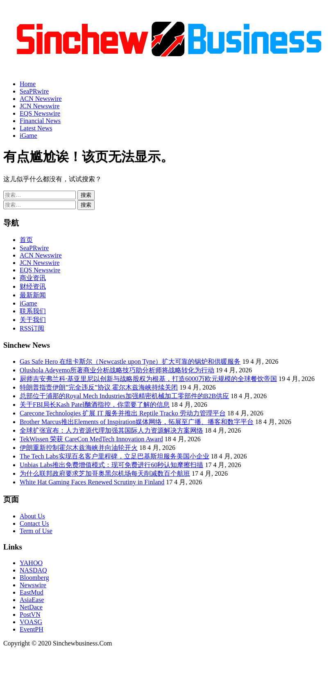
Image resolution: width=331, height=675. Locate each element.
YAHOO (31, 562)
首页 (26, 239)
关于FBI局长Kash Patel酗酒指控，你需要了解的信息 (95, 404)
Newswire (33, 585)
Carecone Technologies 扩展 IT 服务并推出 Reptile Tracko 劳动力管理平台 (123, 413)
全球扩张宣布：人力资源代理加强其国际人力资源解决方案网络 (111, 430)
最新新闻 (33, 295)
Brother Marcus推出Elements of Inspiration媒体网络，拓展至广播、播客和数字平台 (137, 421)
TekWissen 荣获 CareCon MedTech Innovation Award (91, 439)
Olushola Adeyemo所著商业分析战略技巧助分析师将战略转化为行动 (117, 370)
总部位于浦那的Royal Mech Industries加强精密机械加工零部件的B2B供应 (124, 395)
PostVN (30, 614)
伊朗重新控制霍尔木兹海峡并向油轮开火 (79, 447)
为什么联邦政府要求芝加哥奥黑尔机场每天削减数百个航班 (105, 473)
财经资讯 (33, 286)
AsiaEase (32, 599)
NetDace (31, 607)
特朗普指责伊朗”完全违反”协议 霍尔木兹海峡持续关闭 (99, 387)
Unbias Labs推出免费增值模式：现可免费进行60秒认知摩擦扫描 (111, 464)
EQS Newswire (40, 113)
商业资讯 (33, 277)
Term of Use (36, 530)
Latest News (36, 128)
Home (28, 83)
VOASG (31, 621)
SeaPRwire (34, 91)
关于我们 (33, 319)
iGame (28, 135)
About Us (32, 516)
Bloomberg (34, 577)
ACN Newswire (41, 98)
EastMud (31, 592)
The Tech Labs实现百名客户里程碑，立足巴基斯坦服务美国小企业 (114, 456)
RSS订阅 (32, 328)
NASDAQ (33, 570)
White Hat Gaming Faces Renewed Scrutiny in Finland (92, 482)
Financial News (40, 120)
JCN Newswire (39, 106)
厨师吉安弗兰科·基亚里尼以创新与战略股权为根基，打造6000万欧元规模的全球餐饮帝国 (148, 378)
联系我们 (33, 311)
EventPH (31, 629)
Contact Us (34, 523)
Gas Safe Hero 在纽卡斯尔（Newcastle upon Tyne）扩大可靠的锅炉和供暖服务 (130, 361)
